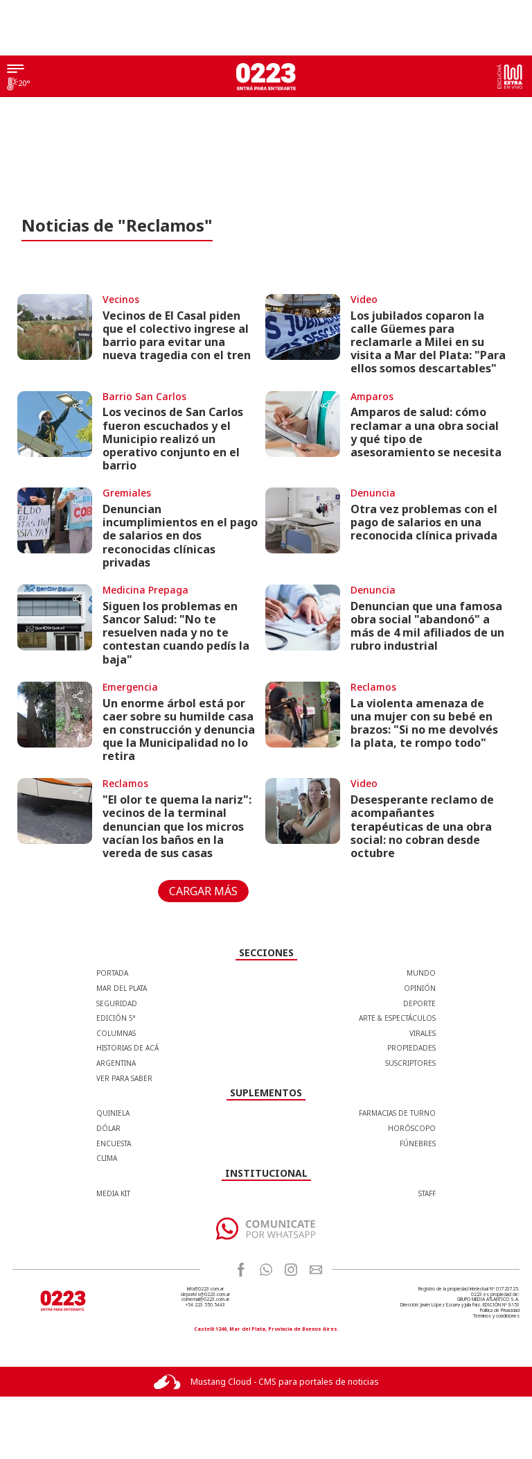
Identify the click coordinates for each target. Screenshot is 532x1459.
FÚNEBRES (418, 1143)
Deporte (419, 1003)
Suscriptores (410, 1063)
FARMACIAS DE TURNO (397, 1113)
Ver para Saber (124, 1078)
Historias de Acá (127, 1048)
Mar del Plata (121, 988)
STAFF (427, 1193)
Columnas (116, 1033)
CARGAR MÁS (203, 891)
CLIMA (106, 1158)
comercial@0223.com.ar (205, 1299)
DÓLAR (108, 1128)
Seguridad (116, 1003)
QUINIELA (113, 1113)
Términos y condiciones (496, 1316)
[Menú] (15, 70)
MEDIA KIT (113, 1193)
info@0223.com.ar (205, 1289)
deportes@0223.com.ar (205, 1294)
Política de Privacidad (500, 1310)
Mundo (421, 973)
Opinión (420, 988)
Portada (112, 973)
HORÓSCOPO (412, 1128)
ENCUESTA (113, 1143)
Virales (422, 1033)
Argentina (116, 1063)
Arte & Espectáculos (397, 1018)
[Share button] (77, 309)
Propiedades (411, 1048)
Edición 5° (116, 1018)
